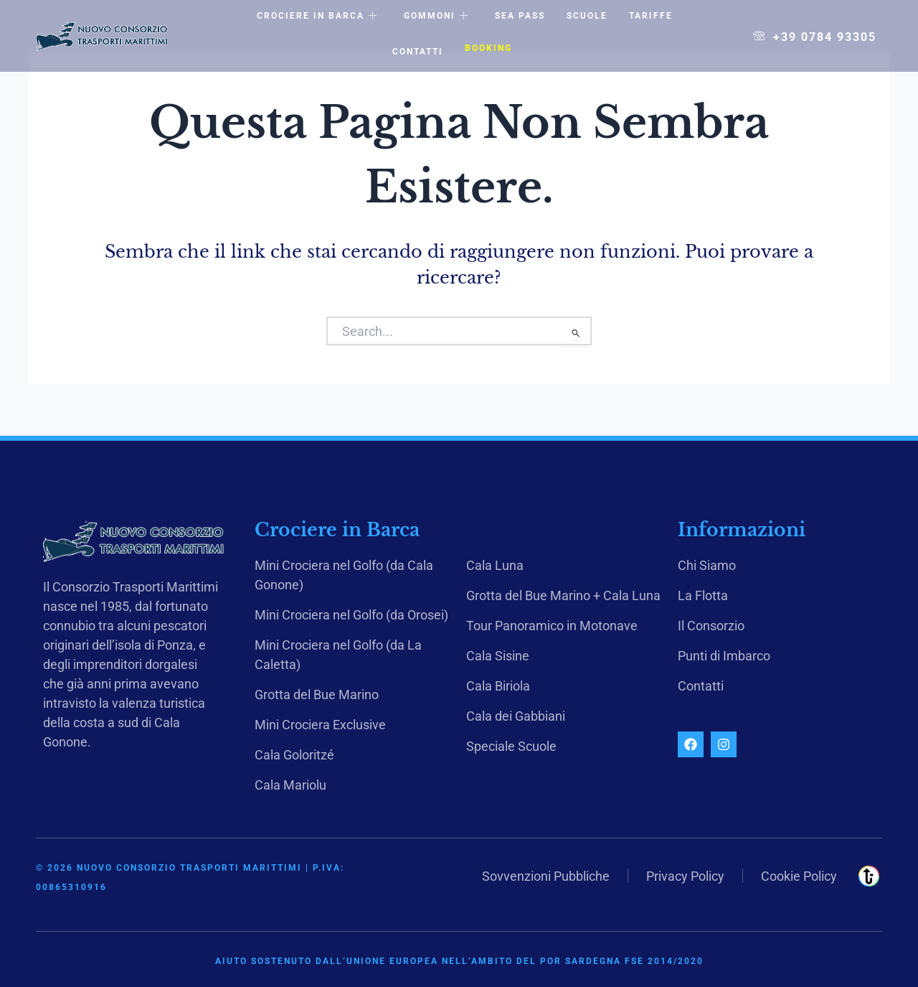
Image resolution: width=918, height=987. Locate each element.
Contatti (417, 52)
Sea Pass (520, 16)
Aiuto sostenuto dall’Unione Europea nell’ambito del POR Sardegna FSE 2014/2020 (459, 961)
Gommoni (436, 16)
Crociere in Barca (317, 16)
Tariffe (651, 16)
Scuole (587, 16)
